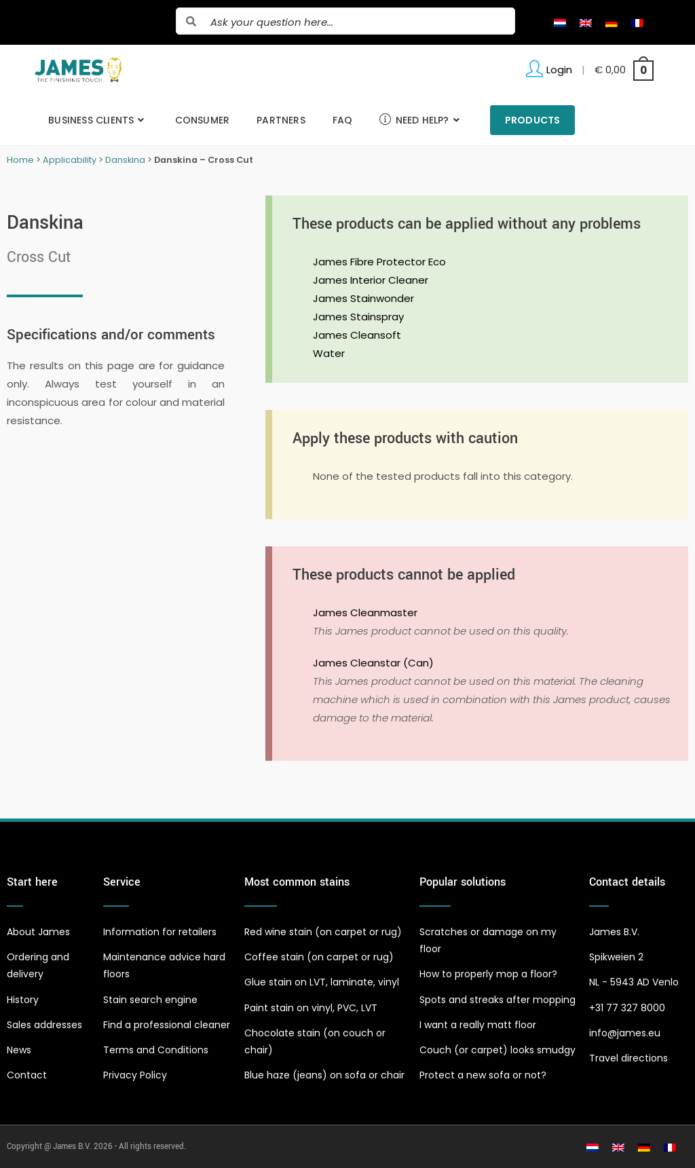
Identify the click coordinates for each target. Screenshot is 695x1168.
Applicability (69, 160)
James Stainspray (358, 316)
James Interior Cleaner (370, 280)
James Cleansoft (357, 335)
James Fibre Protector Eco (379, 262)
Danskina (125, 160)
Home (20, 160)
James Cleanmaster (365, 612)
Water (329, 353)
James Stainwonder (363, 298)
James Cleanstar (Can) (373, 663)
